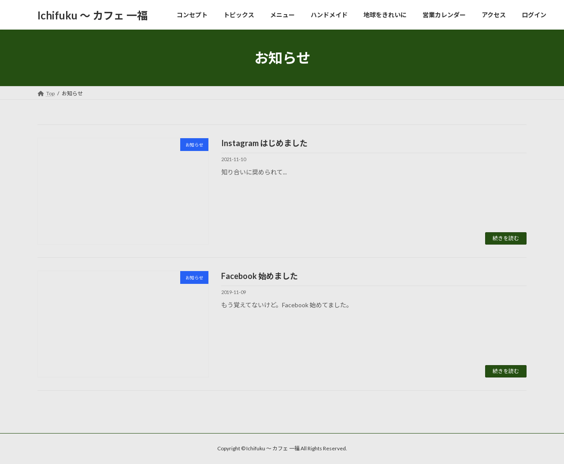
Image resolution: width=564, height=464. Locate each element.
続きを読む (506, 238)
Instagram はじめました (264, 143)
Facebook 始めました (259, 276)
